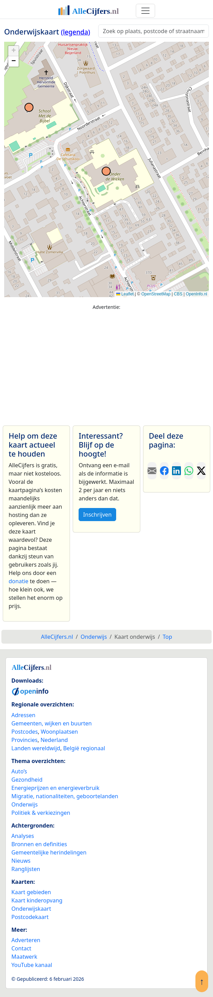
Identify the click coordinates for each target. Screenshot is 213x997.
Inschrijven (97, 514)
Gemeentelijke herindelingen (49, 852)
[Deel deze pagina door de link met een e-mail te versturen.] (152, 470)
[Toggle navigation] (145, 11)
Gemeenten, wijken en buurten (51, 723)
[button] (13, 51)
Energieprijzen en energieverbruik (55, 788)
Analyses (22, 836)
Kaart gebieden (31, 892)
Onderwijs (24, 804)
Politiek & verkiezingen (40, 813)
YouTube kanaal (31, 965)
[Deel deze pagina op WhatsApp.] (188, 470)
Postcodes (24, 731)
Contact (21, 948)
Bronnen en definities (39, 844)
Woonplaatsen (59, 731)
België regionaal (84, 748)
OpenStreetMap (156, 294)
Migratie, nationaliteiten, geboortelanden (64, 796)
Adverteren (25, 940)
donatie (18, 581)
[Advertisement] (106, 364)
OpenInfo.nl (196, 294)
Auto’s (19, 771)
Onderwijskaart (31, 908)
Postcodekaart (30, 917)
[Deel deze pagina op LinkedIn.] (176, 470)
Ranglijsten (25, 869)
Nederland (54, 740)
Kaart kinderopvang (36, 900)
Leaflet (125, 294)
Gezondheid (26, 779)
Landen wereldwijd (35, 748)
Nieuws (20, 860)
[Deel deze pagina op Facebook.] (164, 470)
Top (167, 637)
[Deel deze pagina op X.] (201, 470)
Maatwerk (24, 956)
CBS (178, 294)
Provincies (24, 740)
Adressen (23, 715)
